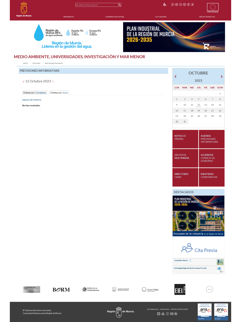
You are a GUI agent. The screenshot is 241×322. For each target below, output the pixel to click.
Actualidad (160, 17)
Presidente (68, 17)
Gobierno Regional (114, 17)
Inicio (25, 63)
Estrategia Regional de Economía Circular (190, 268)
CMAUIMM (36, 63)
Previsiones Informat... (54, 63)
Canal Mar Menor (183, 260)
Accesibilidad (152, 309)
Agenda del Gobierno (31, 100)
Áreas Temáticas (207, 17)
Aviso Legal (164, 309)
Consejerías (40, 92)
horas (65, 92)
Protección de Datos (179, 309)
